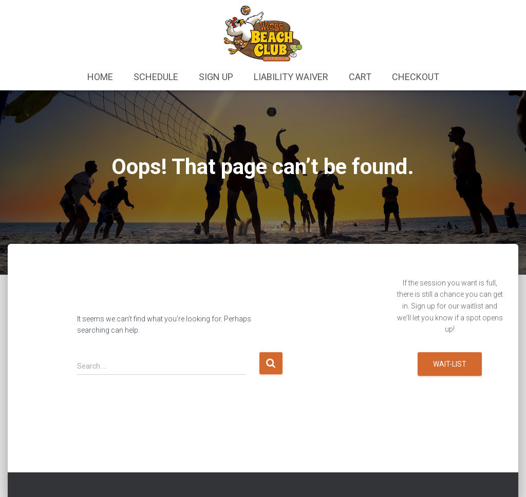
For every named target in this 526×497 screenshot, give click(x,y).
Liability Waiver (291, 76)
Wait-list (449, 364)
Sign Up (216, 76)
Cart (360, 76)
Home (100, 76)
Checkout (415, 76)
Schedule (156, 76)
